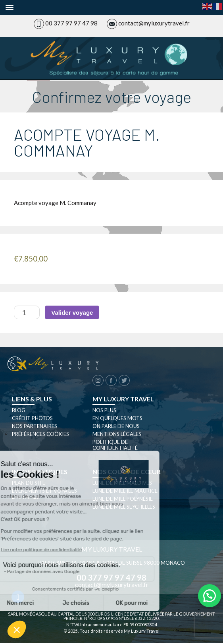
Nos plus (104, 410)
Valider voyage (72, 312)
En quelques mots (117, 418)
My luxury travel (123, 399)
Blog (18, 410)
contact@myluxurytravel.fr (154, 23)
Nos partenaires (34, 426)
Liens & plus (32, 399)
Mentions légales (116, 434)
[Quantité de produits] (27, 312)
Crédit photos (32, 418)
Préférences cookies (40, 434)
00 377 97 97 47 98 (71, 23)
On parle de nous (116, 426)
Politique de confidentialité (115, 445)
